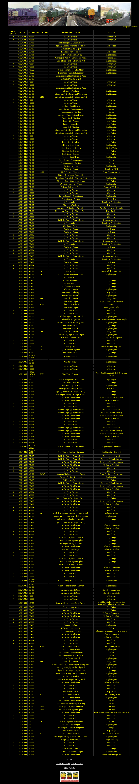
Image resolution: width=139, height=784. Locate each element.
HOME (69, 759)
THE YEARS (69, 768)
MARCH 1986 (77, 764)
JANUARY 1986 (63, 764)
